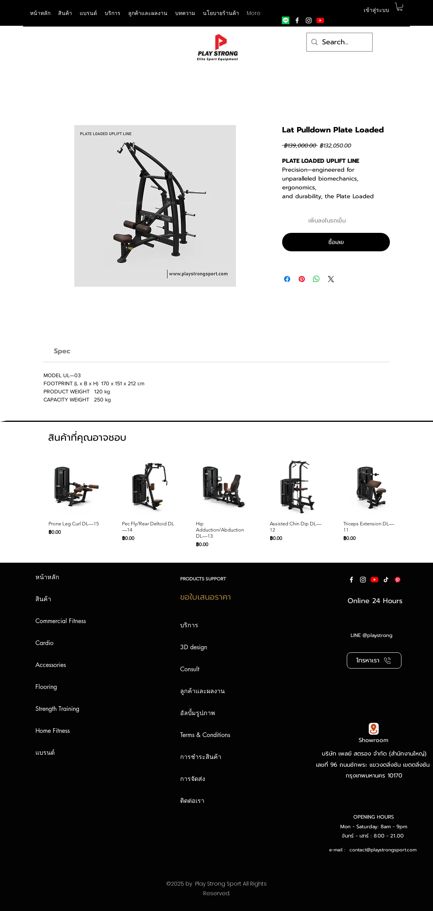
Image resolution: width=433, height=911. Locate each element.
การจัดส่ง (192, 779)
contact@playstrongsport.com (382, 849)
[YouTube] (320, 20)
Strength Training (57, 709)
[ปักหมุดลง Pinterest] (301, 279)
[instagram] (309, 20)
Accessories (50, 665)
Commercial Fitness (60, 621)
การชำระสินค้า (200, 757)
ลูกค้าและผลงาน (202, 691)
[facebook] (297, 20)
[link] (62, 351)
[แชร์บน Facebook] (287, 279)
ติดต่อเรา (192, 801)
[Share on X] (331, 279)
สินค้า (43, 599)
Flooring (46, 687)
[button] (88, 13)
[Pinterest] (397, 579)
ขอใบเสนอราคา (205, 597)
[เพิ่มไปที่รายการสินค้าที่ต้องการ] (382, 220)
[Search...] (339, 42)
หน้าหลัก (47, 577)
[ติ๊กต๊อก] (386, 579)
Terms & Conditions (205, 735)
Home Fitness (52, 731)
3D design (193, 647)
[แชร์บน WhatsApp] (316, 279)
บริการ (189, 625)
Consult (189, 669)
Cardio (44, 643)
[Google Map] (374, 729)
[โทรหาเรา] (374, 660)
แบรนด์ (45, 753)
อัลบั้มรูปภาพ (197, 713)
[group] (214, 503)
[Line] (285, 20)
